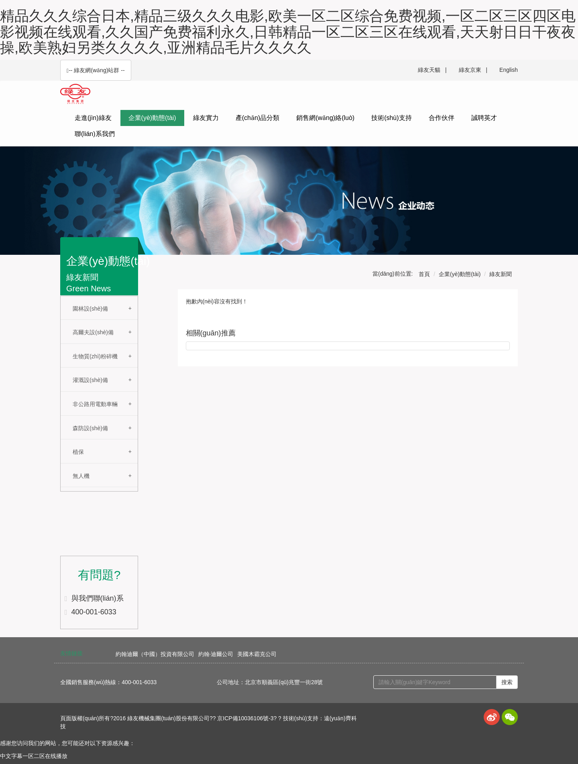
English (508, 70)
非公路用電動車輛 (95, 404)
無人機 (81, 476)
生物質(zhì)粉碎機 (95, 356)
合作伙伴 (441, 117)
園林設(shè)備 (90, 308)
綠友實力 (206, 117)
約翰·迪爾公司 (216, 654)
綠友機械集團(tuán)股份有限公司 (168, 718)
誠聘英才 (484, 117)
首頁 (424, 274)
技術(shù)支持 (391, 117)
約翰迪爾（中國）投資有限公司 (155, 654)
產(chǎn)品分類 (257, 117)
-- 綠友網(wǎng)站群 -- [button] (96, 70)
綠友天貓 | (432, 70)
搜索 (507, 682)
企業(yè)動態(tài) (152, 117)
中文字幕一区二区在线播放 (33, 756)
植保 (78, 452)
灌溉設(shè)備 (90, 380)
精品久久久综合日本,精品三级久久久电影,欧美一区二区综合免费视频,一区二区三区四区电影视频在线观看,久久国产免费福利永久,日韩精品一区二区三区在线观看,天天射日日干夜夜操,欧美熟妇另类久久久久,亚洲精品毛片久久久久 (288, 32)
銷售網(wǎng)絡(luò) (325, 117)
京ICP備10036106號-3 (245, 718)
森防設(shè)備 (90, 428)
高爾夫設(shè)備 (93, 332)
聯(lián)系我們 (95, 133)
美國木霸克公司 (257, 654)
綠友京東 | (473, 70)
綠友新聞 (500, 274)
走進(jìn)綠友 (93, 117)
